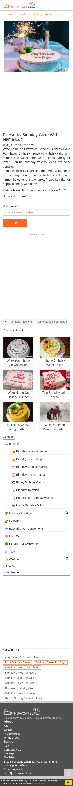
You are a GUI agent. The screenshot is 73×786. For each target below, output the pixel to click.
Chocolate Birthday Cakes (20, 688)
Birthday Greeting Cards (26, 466)
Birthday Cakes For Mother (21, 672)
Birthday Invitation (22, 489)
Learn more (39, 783)
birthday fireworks (21, 321)
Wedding (12, 559)
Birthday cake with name (26, 451)
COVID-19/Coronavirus (21, 543)
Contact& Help (12, 749)
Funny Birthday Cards (24, 482)
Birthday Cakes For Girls (19, 682)
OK (68, 782)
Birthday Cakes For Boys (51, 662)
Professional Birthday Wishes (29, 497)
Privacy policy (12, 733)
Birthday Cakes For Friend (20, 693)
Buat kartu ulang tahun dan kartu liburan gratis (31, 761)
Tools (10, 551)
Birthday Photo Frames (25, 474)
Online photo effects (16, 765)
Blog (6, 745)
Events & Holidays (18, 513)
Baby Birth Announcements (24, 528)
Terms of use (11, 737)
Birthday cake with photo (26, 459)
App (6, 725)
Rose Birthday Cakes (17, 662)
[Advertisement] (36, 101)
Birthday (12, 443)
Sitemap (9, 753)
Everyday (13, 520)
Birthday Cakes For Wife (19, 677)
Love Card (13, 536)
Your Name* (10, 206)
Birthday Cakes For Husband (22, 667)
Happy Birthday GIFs (24, 505)
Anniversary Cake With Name (22, 657)
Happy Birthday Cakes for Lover (24, 698)
